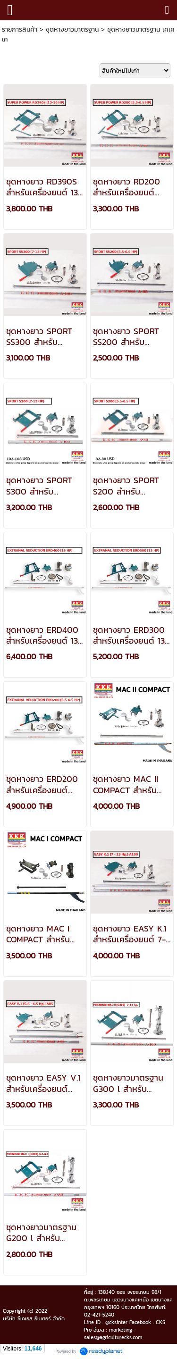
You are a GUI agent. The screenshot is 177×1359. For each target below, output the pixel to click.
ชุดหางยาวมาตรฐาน (72, 29)
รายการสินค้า (19, 29)
